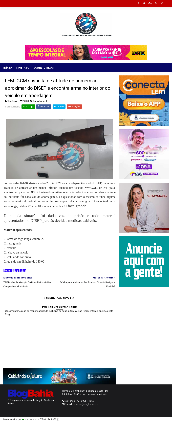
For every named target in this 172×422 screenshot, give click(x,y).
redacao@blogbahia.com (86, 404)
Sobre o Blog (43, 67)
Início (7, 67)
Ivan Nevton (31, 419)
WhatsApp (28, 106)
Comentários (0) (40, 101)
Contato (22, 67)
